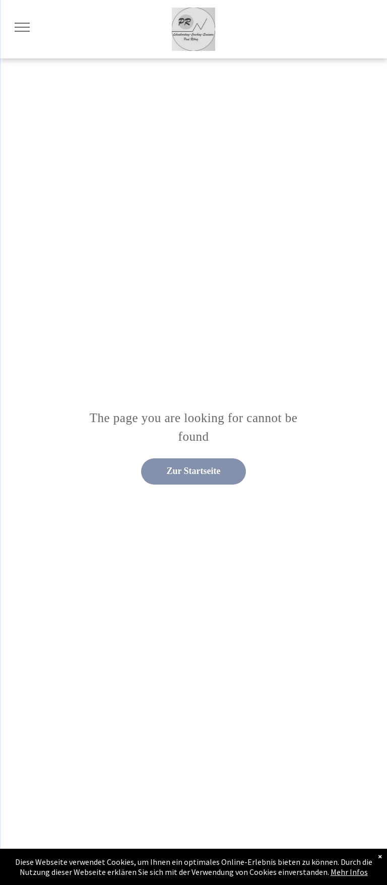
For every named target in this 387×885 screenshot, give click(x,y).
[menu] (22, 27)
